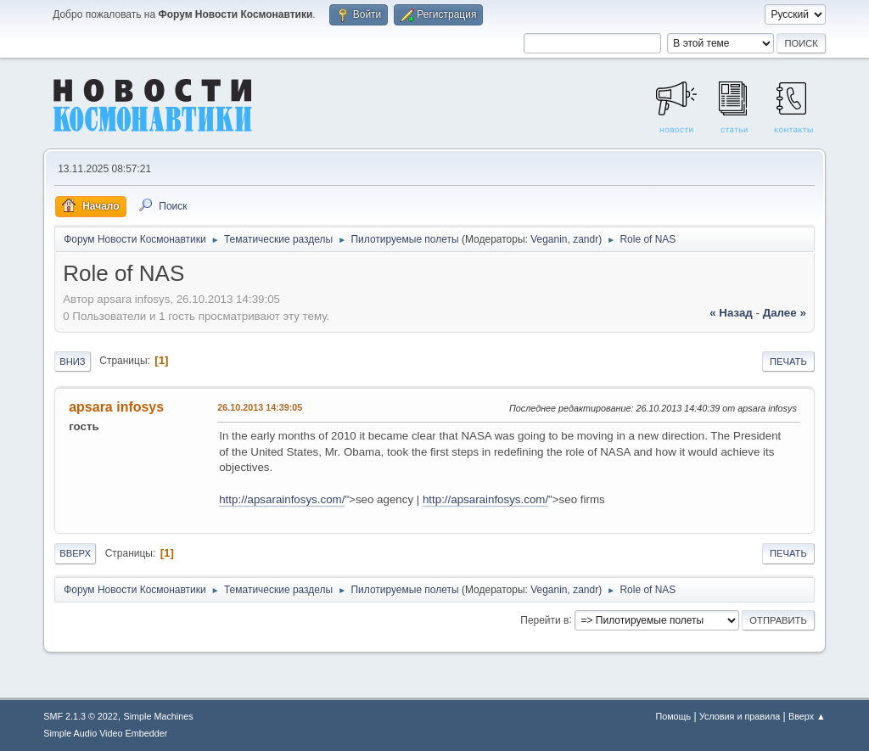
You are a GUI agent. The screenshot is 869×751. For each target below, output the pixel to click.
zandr (585, 239)
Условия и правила (739, 716)
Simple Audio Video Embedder (105, 733)
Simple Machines (158, 716)
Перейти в (544, 619)
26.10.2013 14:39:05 (259, 407)
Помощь (673, 716)
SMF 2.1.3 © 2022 (80, 716)
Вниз (72, 361)
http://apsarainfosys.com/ (282, 499)
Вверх (75, 553)
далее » (784, 312)
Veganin (548, 239)
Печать (788, 361)
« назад (731, 312)
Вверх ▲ (807, 716)
